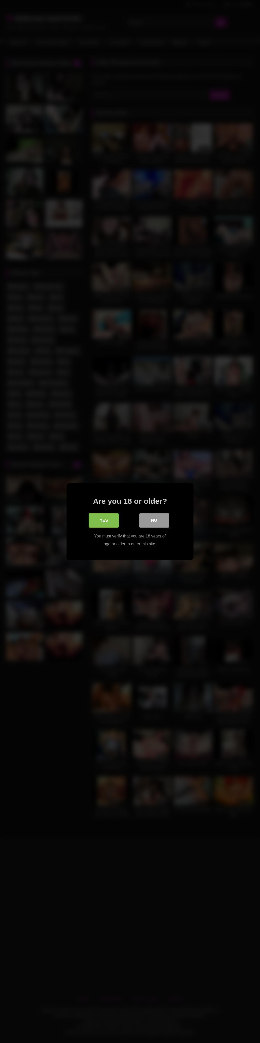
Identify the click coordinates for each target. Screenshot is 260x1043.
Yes (104, 520)
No (154, 520)
